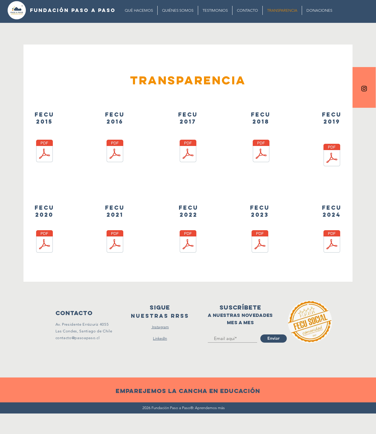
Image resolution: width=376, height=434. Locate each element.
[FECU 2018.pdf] (261, 151)
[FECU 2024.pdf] (332, 242)
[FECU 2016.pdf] (115, 151)
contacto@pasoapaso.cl (77, 338)
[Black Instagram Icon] (364, 88)
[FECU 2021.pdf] (115, 242)
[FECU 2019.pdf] (332, 155)
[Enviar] (273, 338)
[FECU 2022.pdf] (188, 242)
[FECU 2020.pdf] (44, 242)
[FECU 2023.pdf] (260, 242)
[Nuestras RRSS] (160, 316)
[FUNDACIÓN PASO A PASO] (73, 10)
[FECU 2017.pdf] (188, 151)
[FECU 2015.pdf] (44, 151)
